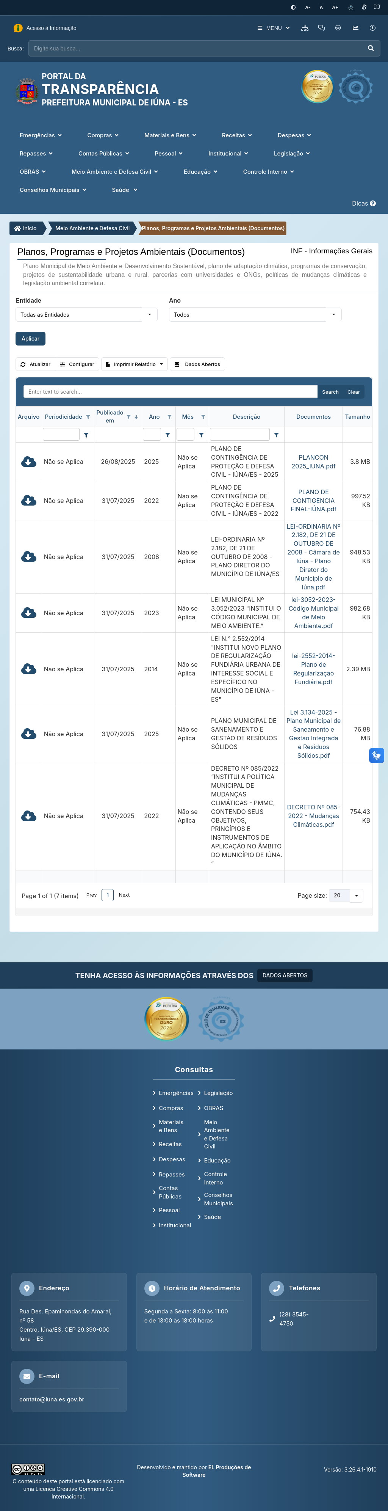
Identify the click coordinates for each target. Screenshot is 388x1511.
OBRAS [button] (33, 171)
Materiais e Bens (171, 1125)
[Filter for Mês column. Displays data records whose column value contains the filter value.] (185, 433)
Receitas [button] (237, 134)
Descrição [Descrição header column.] (246, 415)
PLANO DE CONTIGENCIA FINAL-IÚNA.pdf (313, 499)
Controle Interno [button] (269, 171)
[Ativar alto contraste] (299, 7)
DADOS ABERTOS (285, 974)
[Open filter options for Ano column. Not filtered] (170, 416)
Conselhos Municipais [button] (54, 189)
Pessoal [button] (170, 153)
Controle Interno (215, 1177)
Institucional (175, 1224)
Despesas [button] (295, 134)
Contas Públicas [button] (104, 153)
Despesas (172, 1158)
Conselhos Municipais (218, 1198)
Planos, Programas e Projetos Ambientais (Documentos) (213, 227)
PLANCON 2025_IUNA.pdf (313, 461)
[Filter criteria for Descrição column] (276, 434)
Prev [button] (91, 894)
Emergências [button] (41, 134)
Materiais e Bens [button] (170, 134)
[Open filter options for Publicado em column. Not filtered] (128, 416)
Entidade (28, 300)
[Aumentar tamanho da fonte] (336, 7)
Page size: (312, 894)
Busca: (16, 48)
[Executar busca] (371, 48)
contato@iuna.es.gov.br (51, 1398)
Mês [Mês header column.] (188, 415)
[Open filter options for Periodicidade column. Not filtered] (88, 416)
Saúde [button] (125, 189)
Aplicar (30, 338)
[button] (150, 313)
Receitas (170, 1143)
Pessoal (169, 1209)
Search (330, 391)
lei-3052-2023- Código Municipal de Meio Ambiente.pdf (314, 612)
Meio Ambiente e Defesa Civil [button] (116, 171)
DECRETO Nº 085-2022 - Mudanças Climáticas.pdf (313, 815)
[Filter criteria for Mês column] (201, 434)
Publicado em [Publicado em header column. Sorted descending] (109, 415)
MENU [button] (267, 28)
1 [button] (108, 894)
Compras (171, 1107)
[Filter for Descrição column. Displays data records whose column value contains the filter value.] (240, 433)
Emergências (176, 1092)
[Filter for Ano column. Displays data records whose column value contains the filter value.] (152, 433)
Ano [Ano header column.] (154, 415)
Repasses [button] (37, 153)
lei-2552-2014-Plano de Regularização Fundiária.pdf (313, 668)
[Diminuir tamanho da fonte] (313, 7)
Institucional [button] (229, 153)
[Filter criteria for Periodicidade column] (86, 434)
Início (25, 227)
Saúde (212, 1216)
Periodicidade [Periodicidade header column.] (63, 415)
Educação (217, 1159)
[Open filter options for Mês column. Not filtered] (203, 416)
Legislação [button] (292, 153)
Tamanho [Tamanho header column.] (357, 415)
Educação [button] (201, 171)
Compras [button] (104, 134)
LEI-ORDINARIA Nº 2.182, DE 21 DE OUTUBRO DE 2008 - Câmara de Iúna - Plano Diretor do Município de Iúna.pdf (314, 556)
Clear (353, 391)
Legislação (218, 1092)
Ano (175, 300)
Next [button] (124, 894)
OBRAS (213, 1107)
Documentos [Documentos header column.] (313, 415)
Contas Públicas (170, 1191)
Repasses (172, 1173)
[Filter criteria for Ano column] (168, 434)
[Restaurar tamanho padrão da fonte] (324, 7)
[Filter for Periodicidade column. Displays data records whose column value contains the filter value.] (61, 433)
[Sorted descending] (136, 416)
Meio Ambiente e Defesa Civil (92, 227)
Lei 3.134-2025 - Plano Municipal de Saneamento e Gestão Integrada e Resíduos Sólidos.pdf (313, 733)
